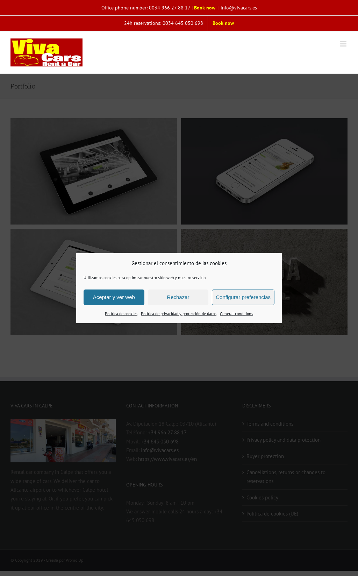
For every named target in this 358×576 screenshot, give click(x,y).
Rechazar (178, 297)
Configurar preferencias (243, 297)
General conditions (236, 313)
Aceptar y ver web (114, 297)
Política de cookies (121, 313)
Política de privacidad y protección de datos (178, 313)
